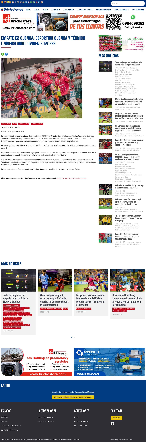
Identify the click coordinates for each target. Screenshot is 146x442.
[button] (72, 337)
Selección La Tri (138, 10)
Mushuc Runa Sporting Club (13, 318)
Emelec (6, 310)
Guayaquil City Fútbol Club (12, 320)
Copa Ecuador (69, 10)
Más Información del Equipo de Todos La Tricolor (73, 397)
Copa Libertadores (122, 10)
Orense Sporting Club (11, 322)
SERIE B (4, 421)
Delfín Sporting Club (10, 325)
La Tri (76, 417)
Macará (20, 325)
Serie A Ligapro (6, 123)
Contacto (117, 418)
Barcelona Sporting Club (12, 308)
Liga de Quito (24, 308)
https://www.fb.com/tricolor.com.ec (71, 178)
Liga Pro (14, 123)
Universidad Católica (24, 315)
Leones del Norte (9, 327)
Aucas (21, 322)
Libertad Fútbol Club (10, 315)
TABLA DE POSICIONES (11, 426)
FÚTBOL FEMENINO (9, 430)
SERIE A (4, 417)
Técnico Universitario (37, 123)
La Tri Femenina (80, 426)
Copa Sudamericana (103, 10)
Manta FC (26, 325)
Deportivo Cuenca (24, 123)
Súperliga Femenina (85, 10)
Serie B (45, 10)
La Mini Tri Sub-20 (81, 421)
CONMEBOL (58, 308)
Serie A (36, 10)
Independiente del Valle (16, 310)
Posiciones (56, 10)
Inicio (28, 10)
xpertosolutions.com (126, 440)
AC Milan (18, 327)
